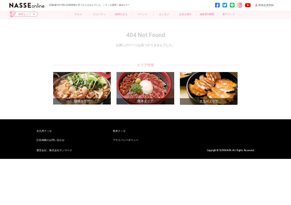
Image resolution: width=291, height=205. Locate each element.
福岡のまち (121, 14)
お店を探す (185, 14)
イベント (143, 14)
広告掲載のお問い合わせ (50, 140)
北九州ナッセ (44, 131)
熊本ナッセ (119, 131)
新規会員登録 (264, 5)
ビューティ (99, 14)
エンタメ (164, 14)
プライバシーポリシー (125, 140)
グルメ (78, 14)
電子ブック (228, 14)
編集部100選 (207, 14)
